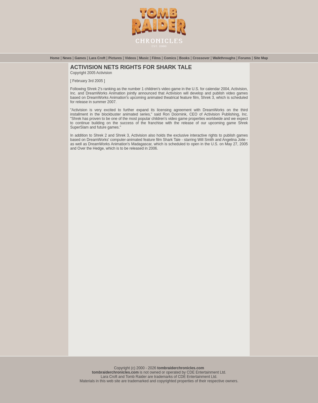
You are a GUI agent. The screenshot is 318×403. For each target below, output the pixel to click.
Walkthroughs (224, 58)
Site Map (261, 58)
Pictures (115, 58)
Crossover (201, 58)
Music (144, 58)
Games (80, 58)
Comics (170, 58)
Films (156, 58)
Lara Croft (97, 58)
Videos (130, 58)
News (67, 58)
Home (55, 58)
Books (184, 58)
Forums (244, 58)
